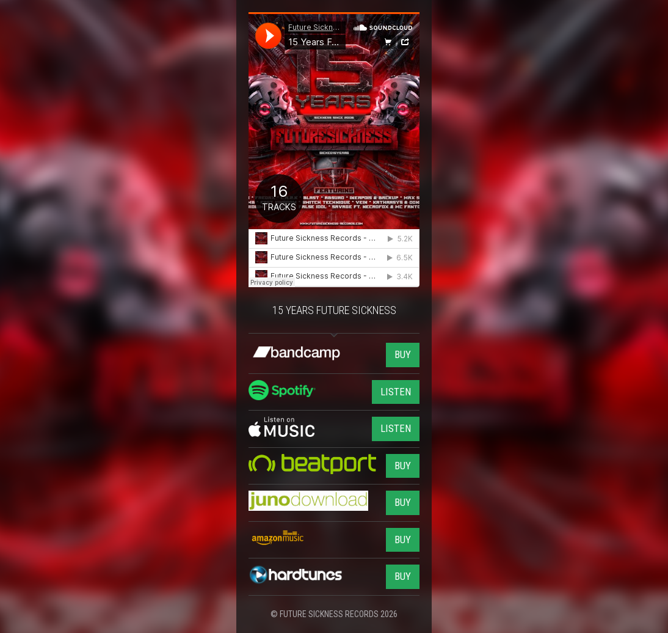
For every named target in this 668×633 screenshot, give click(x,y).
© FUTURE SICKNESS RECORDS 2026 (334, 614)
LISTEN (395, 392)
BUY (402, 354)
